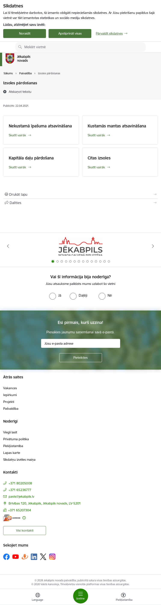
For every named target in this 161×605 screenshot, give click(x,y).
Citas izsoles (99, 157)
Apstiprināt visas (70, 33)
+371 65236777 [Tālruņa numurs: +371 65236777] (20, 490)
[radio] (55, 295)
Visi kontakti (24, 530)
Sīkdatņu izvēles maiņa (19, 460)
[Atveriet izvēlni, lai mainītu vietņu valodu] (37, 597)
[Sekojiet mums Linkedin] (34, 557)
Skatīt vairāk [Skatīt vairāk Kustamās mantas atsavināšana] (96, 135)
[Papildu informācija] (24, 517)
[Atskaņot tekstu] (20, 91)
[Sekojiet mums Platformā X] (43, 557)
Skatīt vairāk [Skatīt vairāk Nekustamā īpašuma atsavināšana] (17, 135)
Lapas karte (11, 453)
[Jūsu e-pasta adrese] (80, 343)
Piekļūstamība (13, 446)
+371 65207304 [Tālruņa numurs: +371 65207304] (19, 510)
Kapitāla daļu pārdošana (31, 157)
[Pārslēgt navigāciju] (80, 596)
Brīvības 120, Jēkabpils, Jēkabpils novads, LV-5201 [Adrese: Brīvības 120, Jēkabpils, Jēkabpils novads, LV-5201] (45, 503)
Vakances (10, 388)
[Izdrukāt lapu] (80, 194)
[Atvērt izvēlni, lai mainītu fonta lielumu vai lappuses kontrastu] (123, 597)
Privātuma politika (16, 439)
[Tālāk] (153, 246)
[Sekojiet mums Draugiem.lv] (25, 556)
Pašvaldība (10, 409)
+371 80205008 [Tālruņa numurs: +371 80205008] (20, 483)
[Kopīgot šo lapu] (80, 203)
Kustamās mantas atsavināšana (117, 125)
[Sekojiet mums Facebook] (6, 557)
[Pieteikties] (80, 357)
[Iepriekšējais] (8, 246)
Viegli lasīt (10, 432)
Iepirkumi (10, 395)
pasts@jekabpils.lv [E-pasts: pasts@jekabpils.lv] (21, 496)
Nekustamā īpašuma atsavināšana (40, 125)
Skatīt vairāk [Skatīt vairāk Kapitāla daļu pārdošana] (17, 167)
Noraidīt (24, 33)
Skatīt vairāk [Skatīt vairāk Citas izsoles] (96, 167)
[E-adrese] (11, 517)
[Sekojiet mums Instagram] (52, 557)
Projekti (8, 402)
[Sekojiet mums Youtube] (15, 556)
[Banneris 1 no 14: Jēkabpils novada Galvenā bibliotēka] (80, 246)
